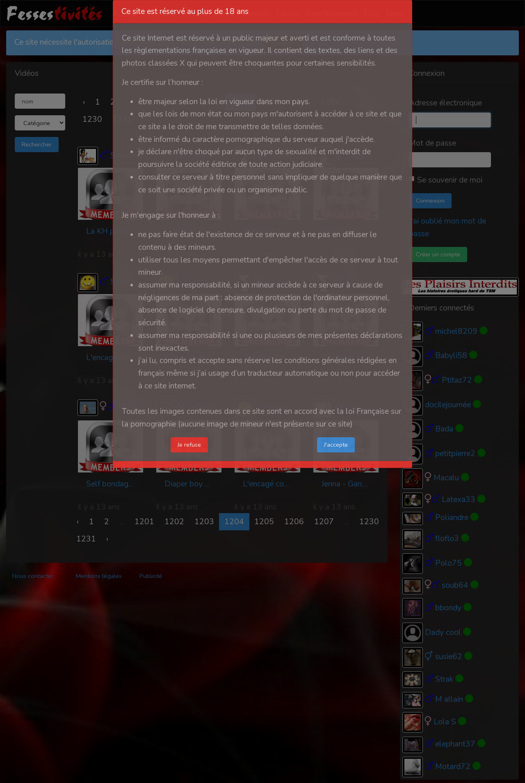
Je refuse (189, 445)
